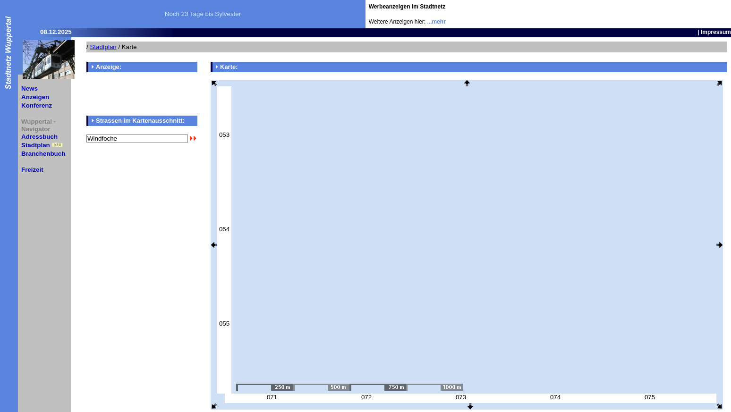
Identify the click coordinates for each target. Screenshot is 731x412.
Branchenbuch (43, 153)
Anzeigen (35, 97)
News (29, 88)
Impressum (716, 32)
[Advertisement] (675, 14)
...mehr (436, 21)
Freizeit (32, 169)
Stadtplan (35, 145)
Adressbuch (39, 136)
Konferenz (36, 105)
